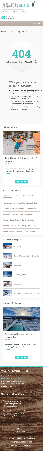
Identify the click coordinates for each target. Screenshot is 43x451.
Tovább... (8, 173)
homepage (22, 109)
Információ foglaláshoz (11, 416)
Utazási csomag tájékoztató (12, 404)
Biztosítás (6, 409)
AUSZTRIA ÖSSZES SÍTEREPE (21, 442)
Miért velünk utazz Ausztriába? (13, 413)
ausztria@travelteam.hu (10, 378)
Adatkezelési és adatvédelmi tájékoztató (17, 411)
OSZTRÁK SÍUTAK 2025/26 (26, 438)
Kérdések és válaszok (10, 406)
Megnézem (21, 182)
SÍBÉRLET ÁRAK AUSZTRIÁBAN (21, 446)
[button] (34, 23)
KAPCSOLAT (10, 438)
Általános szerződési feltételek (14, 401)
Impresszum (7, 399)
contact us (20, 104)
